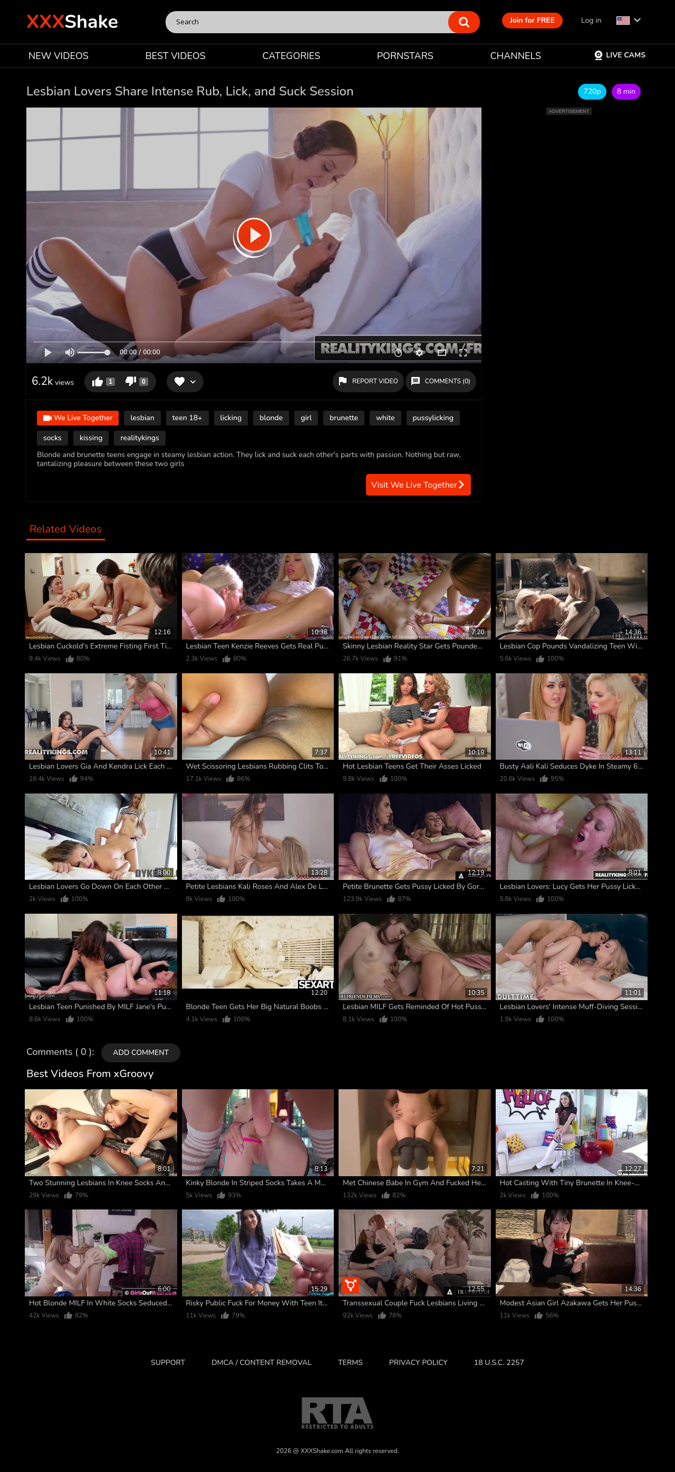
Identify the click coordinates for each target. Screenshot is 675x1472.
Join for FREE (532, 20)
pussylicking (433, 418)
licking (231, 418)
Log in (591, 20)
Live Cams (619, 55)
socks (52, 438)
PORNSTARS (405, 56)
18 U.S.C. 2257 (499, 1363)
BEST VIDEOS (175, 56)
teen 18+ (187, 418)
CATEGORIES (292, 56)
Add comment (141, 1053)
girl (306, 418)
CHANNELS (515, 56)
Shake (72, 22)
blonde (271, 418)
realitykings (139, 438)
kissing (91, 438)
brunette (344, 418)
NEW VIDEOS (58, 56)
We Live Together (77, 418)
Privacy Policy (418, 1363)
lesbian (142, 418)
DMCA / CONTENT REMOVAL (261, 1363)
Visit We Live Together (418, 485)
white (385, 418)
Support (168, 1363)
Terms (350, 1363)
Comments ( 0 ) (59, 1052)
